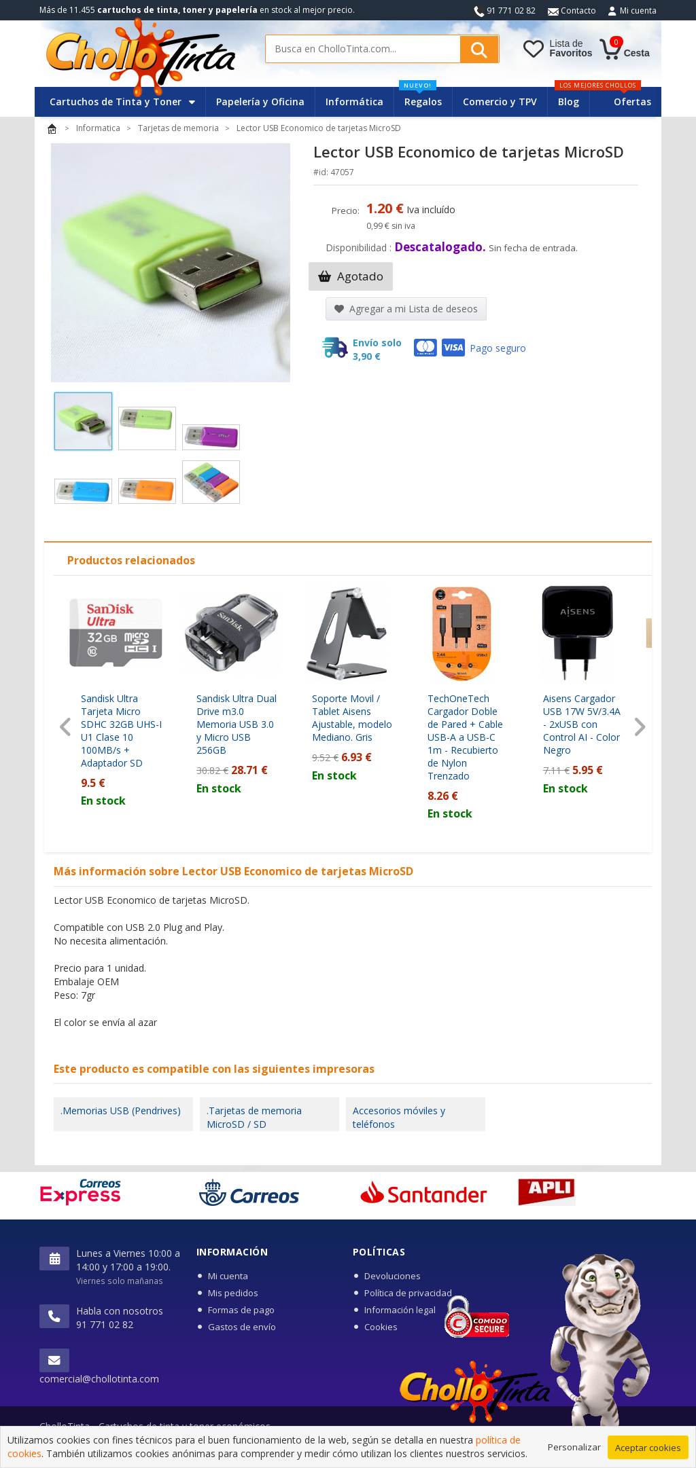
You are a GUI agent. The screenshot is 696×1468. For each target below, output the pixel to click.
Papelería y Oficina (260, 101)
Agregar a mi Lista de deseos (406, 308)
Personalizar (574, 1452)
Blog (568, 101)
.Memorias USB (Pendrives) (120, 1110)
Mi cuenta (638, 10)
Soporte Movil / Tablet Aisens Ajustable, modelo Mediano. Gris (352, 718)
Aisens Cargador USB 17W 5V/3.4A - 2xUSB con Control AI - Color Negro (582, 724)
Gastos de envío (242, 1327)
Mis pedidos (233, 1293)
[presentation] (65, 727)
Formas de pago (241, 1310)
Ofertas (632, 101)
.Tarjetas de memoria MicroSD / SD (254, 1117)
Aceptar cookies (648, 1453)
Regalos (420, 97)
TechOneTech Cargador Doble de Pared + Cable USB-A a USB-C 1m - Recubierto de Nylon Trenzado (465, 737)
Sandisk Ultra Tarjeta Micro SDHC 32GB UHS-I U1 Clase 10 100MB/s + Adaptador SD (121, 730)
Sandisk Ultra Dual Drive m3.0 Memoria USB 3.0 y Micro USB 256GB (236, 724)
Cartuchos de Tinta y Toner (122, 101)
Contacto (572, 10)
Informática (354, 101)
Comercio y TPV (500, 101)
